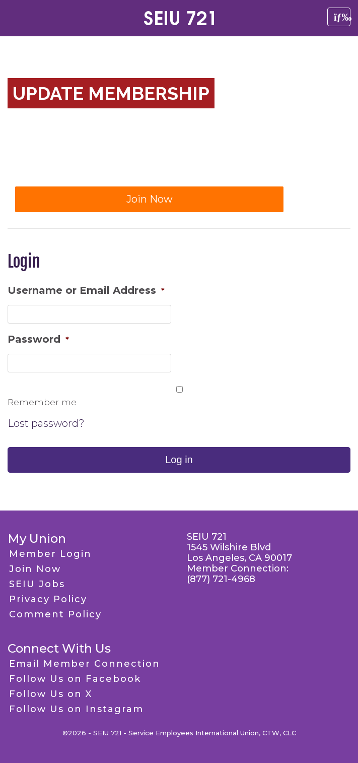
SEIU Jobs (37, 584)
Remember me (42, 402)
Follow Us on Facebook (75, 678)
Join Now (149, 199)
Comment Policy (55, 614)
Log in (179, 459)
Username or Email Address (86, 290)
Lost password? (46, 423)
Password (38, 339)
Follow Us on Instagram (76, 709)
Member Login (50, 553)
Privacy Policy (48, 599)
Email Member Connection (84, 663)
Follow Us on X (50, 694)
